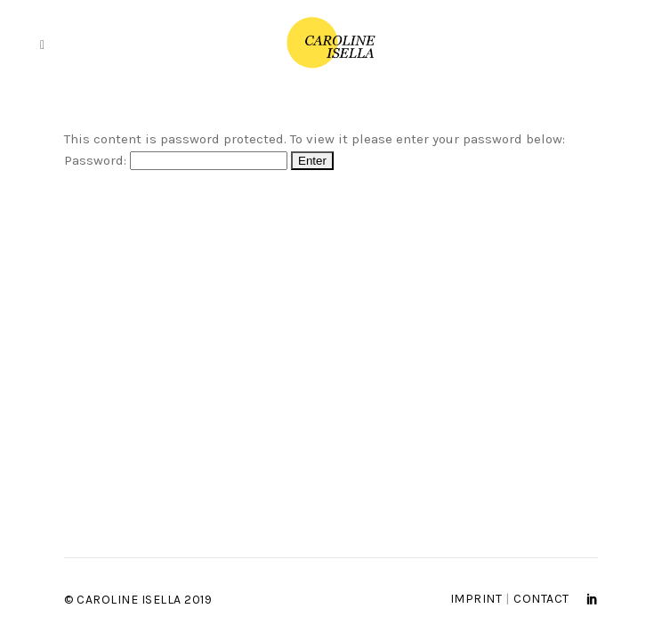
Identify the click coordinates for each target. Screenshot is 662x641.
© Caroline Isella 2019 (138, 599)
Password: (175, 160)
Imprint (476, 598)
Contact (541, 598)
